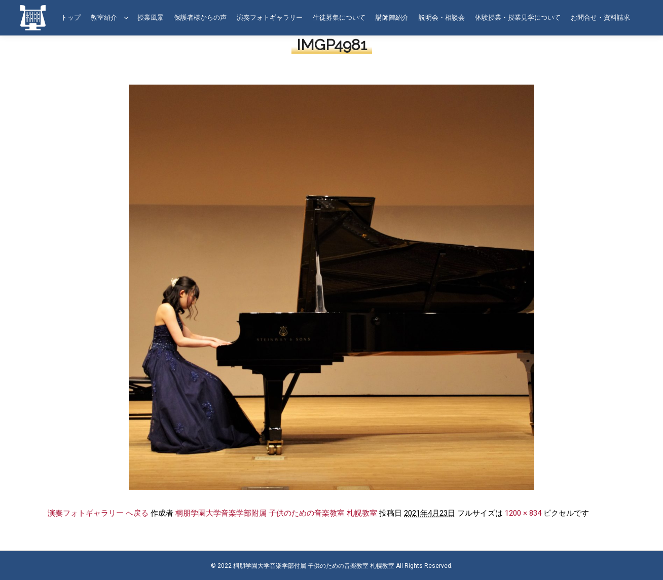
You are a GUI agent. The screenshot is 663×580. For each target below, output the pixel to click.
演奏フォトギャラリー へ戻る (98, 513)
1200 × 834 (523, 513)
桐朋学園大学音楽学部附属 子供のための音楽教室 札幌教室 (276, 513)
